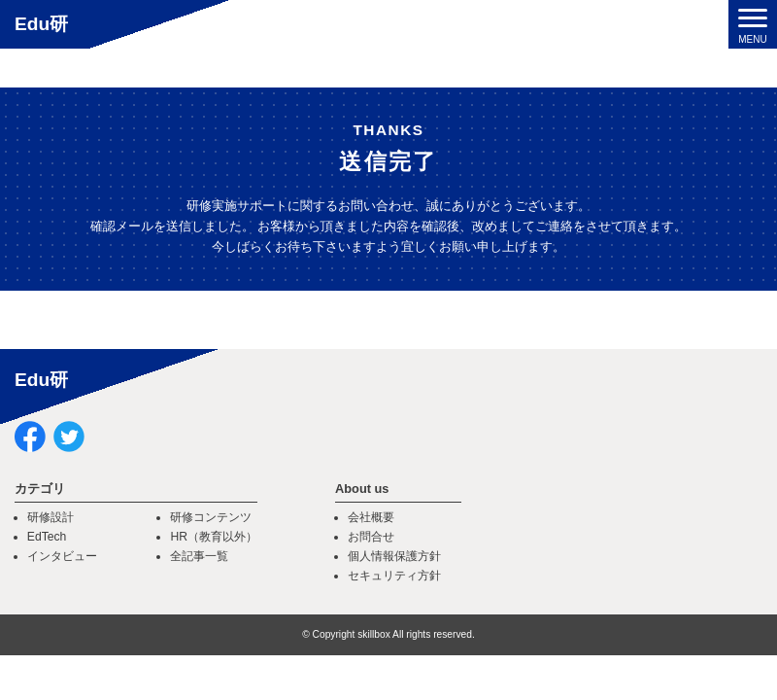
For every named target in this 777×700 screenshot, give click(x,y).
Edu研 (41, 24)
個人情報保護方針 (394, 556)
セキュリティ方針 (394, 575)
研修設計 (50, 517)
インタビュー (62, 556)
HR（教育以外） (213, 536)
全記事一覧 (199, 556)
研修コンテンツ (211, 517)
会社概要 (371, 517)
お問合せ (371, 536)
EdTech (47, 536)
